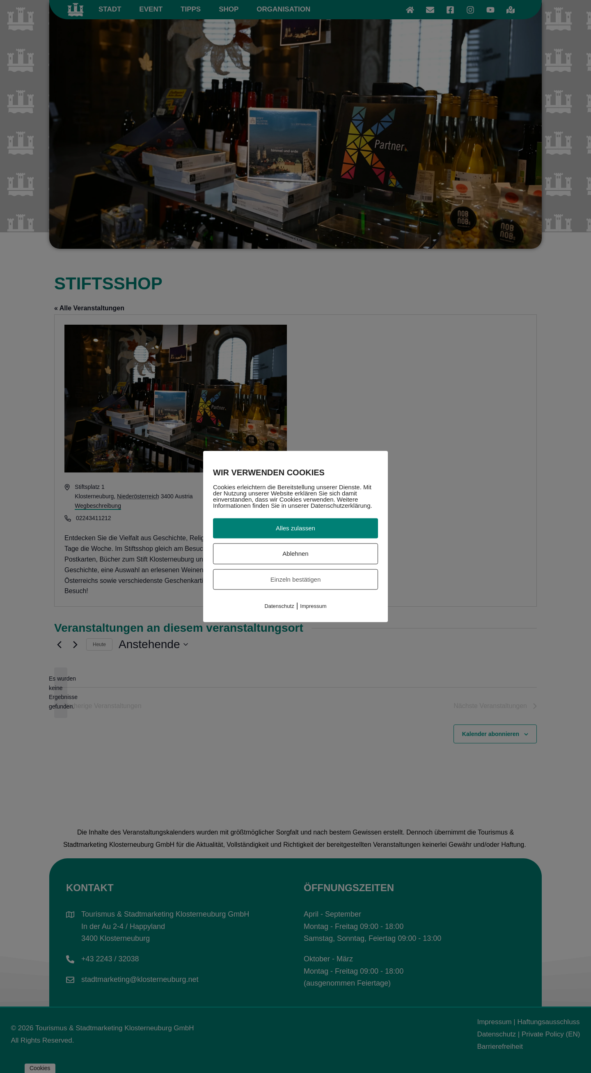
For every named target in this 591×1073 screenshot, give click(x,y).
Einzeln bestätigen (295, 578)
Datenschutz (279, 606)
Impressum (313, 606)
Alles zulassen (295, 528)
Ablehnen (295, 553)
